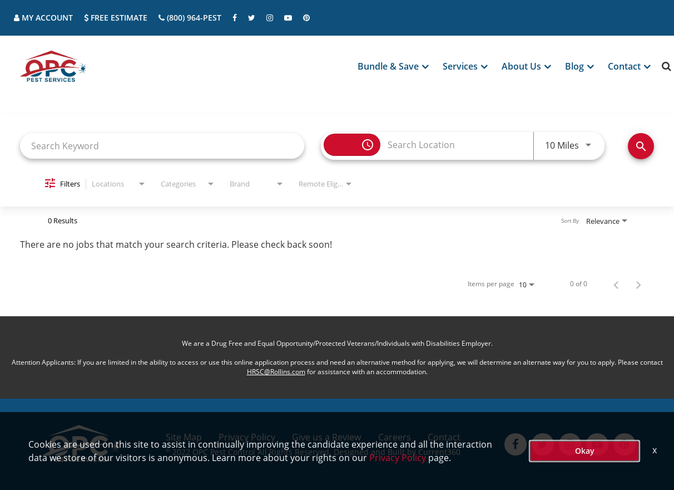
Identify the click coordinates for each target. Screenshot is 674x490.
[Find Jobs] (641, 146)
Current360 (439, 452)
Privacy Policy (247, 437)
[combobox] (162, 146)
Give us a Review (326, 437)
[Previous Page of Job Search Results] (616, 284)
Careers (394, 437)
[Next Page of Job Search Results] (638, 284)
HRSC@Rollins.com (276, 371)
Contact (444, 437)
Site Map (184, 437)
